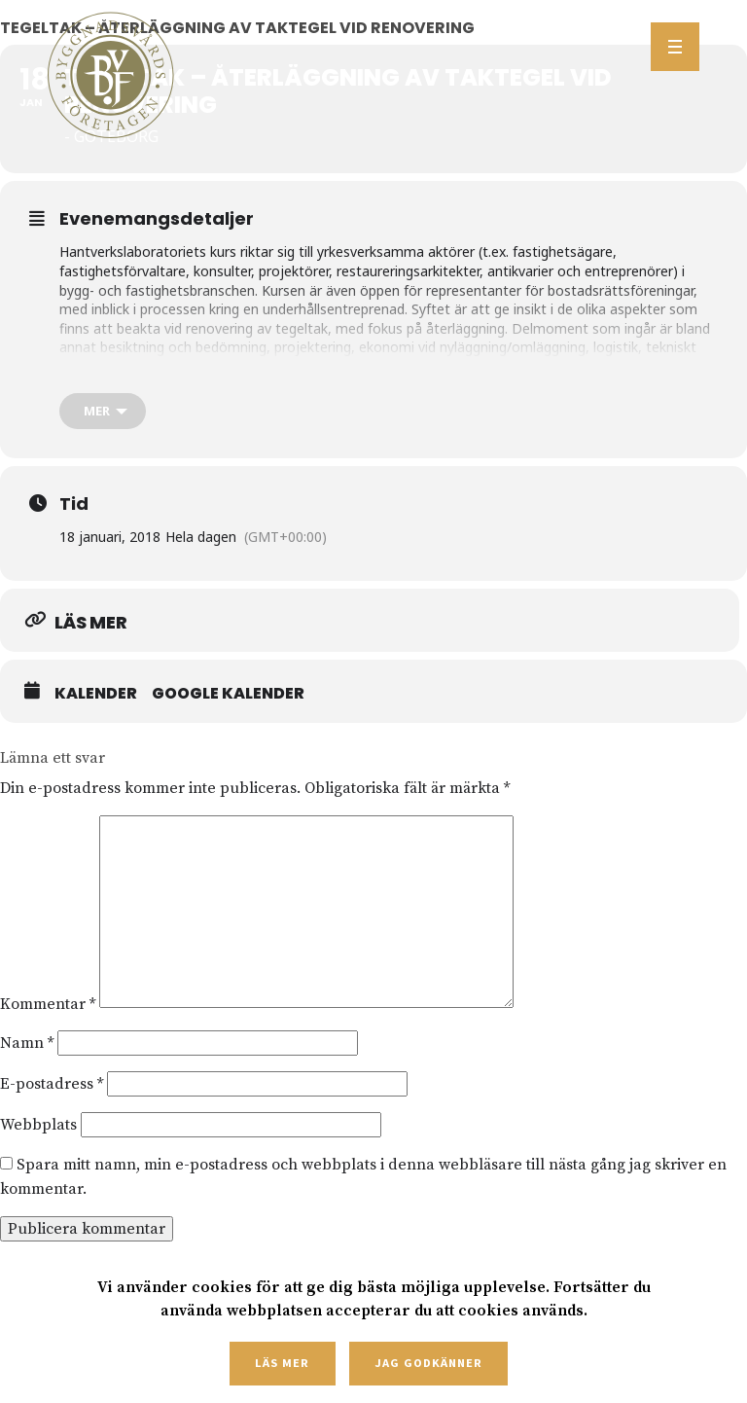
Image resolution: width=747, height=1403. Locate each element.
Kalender (95, 693)
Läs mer (282, 1362)
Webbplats (38, 1124)
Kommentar (47, 1003)
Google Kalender (228, 693)
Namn (26, 1043)
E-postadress (51, 1084)
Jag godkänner (427, 1362)
